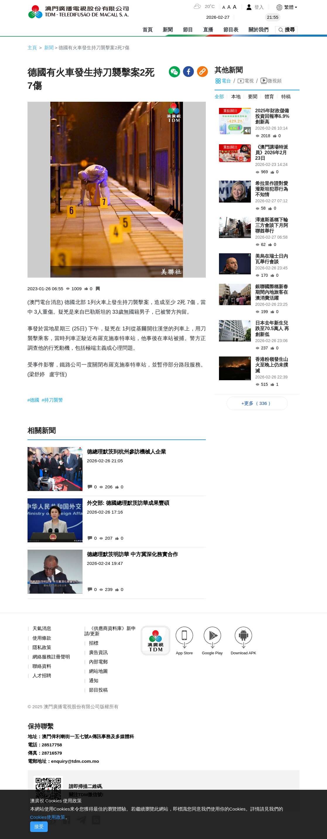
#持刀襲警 (52, 400)
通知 (93, 682)
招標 (93, 643)
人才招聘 (41, 677)
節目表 (230, 29)
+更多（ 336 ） (257, 403)
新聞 (168, 29)
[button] (286, 7)
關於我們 (258, 29)
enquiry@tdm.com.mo (76, 764)
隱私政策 (41, 648)
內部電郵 (98, 662)
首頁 (148, 29)
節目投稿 (98, 691)
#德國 (34, 400)
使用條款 (41, 638)
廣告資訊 (98, 653)
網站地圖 (98, 672)
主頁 (32, 47)
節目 (188, 29)
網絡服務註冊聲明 (51, 657)
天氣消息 (41, 629)
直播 (208, 29)
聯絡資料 (41, 667)
